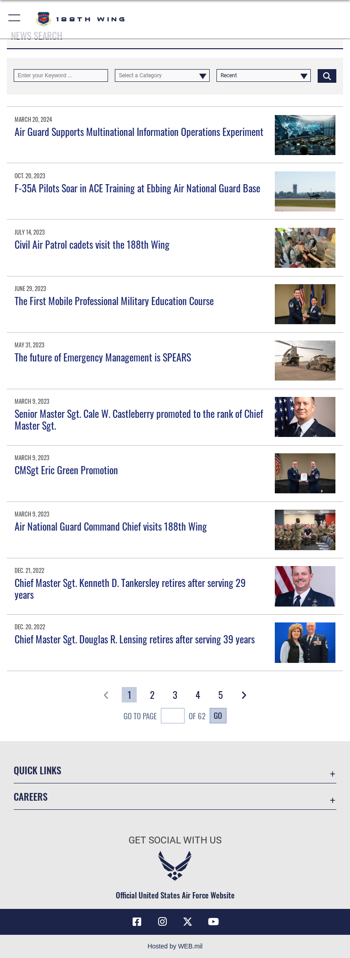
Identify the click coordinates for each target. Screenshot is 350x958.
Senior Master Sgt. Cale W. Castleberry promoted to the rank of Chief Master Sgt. (139, 419)
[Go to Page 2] (152, 694)
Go (218, 715)
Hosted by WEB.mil (175, 946)
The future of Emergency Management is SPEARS (103, 357)
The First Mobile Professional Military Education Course (114, 300)
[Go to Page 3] (175, 694)
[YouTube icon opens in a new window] (213, 921)
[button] (15, 19)
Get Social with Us (175, 840)
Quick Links (37, 770)
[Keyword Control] (61, 75)
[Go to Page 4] (198, 694)
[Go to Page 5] (220, 694)
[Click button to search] (327, 75)
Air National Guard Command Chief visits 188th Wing (111, 526)
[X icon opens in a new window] (188, 921)
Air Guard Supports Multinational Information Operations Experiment (139, 131)
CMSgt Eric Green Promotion (66, 469)
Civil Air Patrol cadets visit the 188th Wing (92, 244)
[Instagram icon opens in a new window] (162, 921)
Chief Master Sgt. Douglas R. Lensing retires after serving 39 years (135, 639)
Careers (30, 796)
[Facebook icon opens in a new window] (137, 921)
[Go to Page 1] (129, 694)
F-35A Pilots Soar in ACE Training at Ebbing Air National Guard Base (137, 188)
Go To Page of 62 (165, 717)
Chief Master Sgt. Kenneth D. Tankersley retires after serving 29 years (130, 588)
